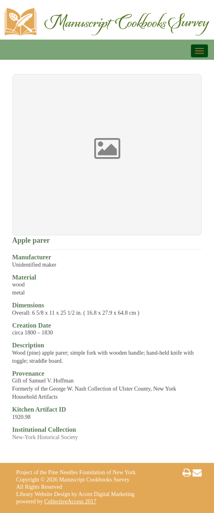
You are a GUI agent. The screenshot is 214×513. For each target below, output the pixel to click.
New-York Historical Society (45, 437)
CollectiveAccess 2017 (70, 501)
